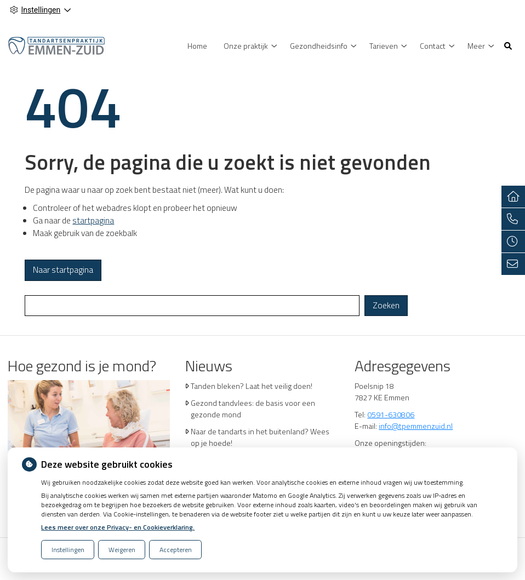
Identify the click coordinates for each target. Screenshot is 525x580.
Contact (433, 45)
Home (197, 45)
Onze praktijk (246, 45)
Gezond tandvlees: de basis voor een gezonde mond (253, 408)
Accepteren (175, 549)
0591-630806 (390, 414)
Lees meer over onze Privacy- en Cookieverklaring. (118, 527)
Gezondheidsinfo (318, 45)
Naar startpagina (63, 269)
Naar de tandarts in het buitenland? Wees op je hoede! (260, 437)
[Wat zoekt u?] (192, 306)
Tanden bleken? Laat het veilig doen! (251, 386)
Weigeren (122, 549)
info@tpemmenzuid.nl (416, 426)
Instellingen (68, 549)
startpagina (93, 220)
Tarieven (383, 45)
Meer (476, 45)
